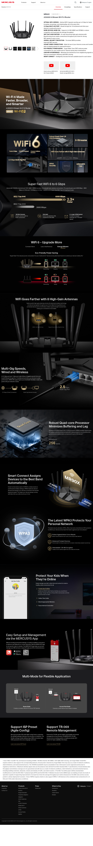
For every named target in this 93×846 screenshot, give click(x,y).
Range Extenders (22, 792)
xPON (19, 809)
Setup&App (67, 7)
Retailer (54, 794)
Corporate (4, 788)
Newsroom (38, 788)
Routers (4, 7)
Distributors (55, 788)
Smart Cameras (22, 807)
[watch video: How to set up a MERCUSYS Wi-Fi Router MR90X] (51, 65)
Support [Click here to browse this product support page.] (87, 7)
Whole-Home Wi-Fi (23, 788)
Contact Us (4, 790)
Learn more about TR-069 (53, 744)
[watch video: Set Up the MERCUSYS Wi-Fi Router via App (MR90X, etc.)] (67, 65)
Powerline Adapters (23, 794)
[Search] (75, 2)
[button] (37, 49)
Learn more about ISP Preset (18, 744)
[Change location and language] (85, 2)
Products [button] (23, 2)
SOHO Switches (22, 799)
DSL (19, 801)
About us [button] (42, 2)
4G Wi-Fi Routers (22, 803)
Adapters (20, 797)
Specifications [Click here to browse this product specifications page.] (78, 7)
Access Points (21, 812)
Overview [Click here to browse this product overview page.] (58, 7)
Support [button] (33, 2)
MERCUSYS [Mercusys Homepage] (8, 2)
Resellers (54, 790)
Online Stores (55, 792)
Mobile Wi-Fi (21, 805)
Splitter (20, 814)
